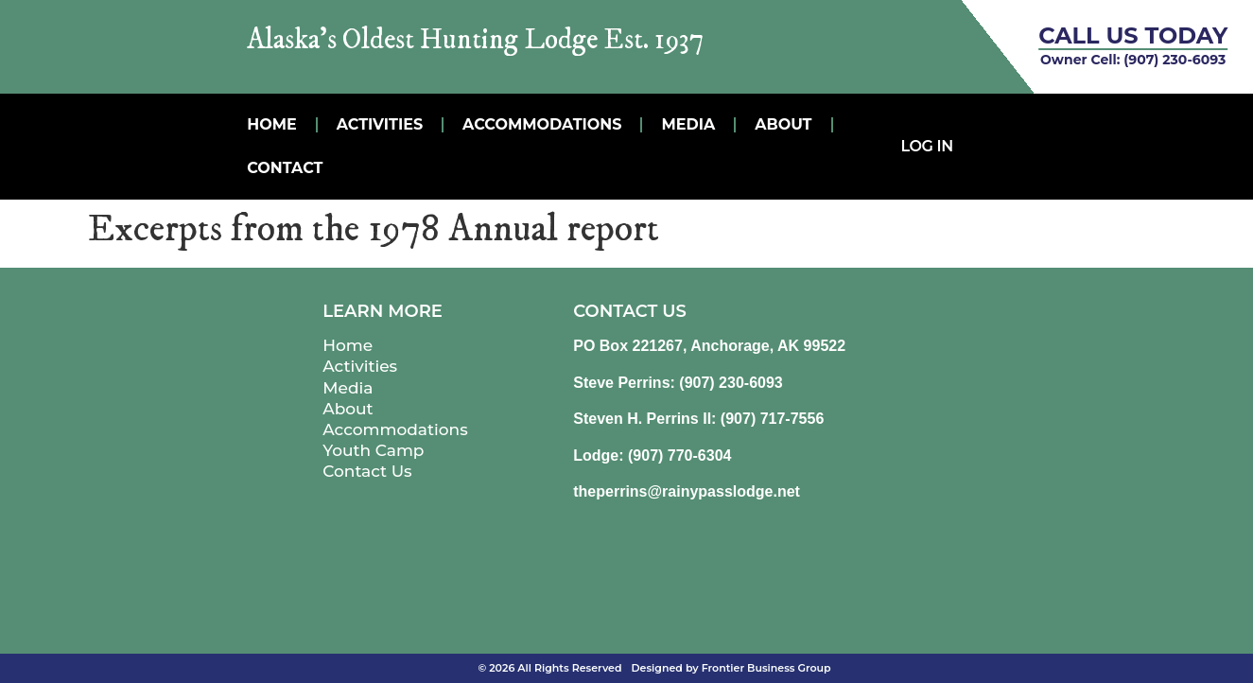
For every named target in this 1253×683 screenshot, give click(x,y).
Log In (927, 146)
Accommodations (541, 124)
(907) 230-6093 (1174, 59)
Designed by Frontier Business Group (731, 667)
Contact (284, 168)
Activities (380, 124)
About (783, 124)
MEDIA (688, 124)
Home (271, 124)
